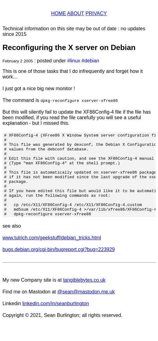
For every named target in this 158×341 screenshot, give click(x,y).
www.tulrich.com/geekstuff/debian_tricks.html (51, 254)
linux (75, 60)
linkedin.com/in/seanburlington (55, 320)
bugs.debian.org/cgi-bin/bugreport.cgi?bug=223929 (58, 266)
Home (58, 13)
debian (91, 60)
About (75, 13)
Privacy (96, 13)
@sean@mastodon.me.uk (86, 308)
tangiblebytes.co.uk (84, 296)
